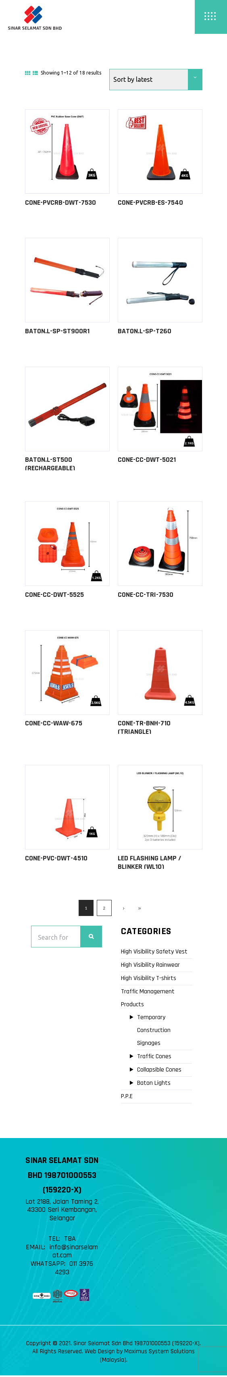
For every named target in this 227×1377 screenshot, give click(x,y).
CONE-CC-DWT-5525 (54, 595)
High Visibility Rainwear (150, 967)
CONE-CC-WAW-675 (53, 724)
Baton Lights (154, 1085)
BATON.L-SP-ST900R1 (57, 331)
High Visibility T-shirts (148, 980)
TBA (70, 1240)
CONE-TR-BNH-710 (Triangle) (144, 728)
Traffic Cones (154, 1058)
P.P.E (127, 1098)
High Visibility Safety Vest (154, 953)
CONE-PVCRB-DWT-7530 (60, 202)
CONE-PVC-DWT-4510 (56, 859)
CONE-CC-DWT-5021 (147, 460)
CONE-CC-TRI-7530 (145, 595)
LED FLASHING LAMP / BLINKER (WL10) (149, 864)
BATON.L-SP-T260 (144, 331)
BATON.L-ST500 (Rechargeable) (50, 465)
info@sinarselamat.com (73, 1253)
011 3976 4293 (74, 1270)
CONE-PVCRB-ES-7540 (150, 202)
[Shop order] (155, 79)
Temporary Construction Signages (154, 1032)
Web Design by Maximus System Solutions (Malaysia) (140, 1357)
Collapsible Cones (159, 1072)
